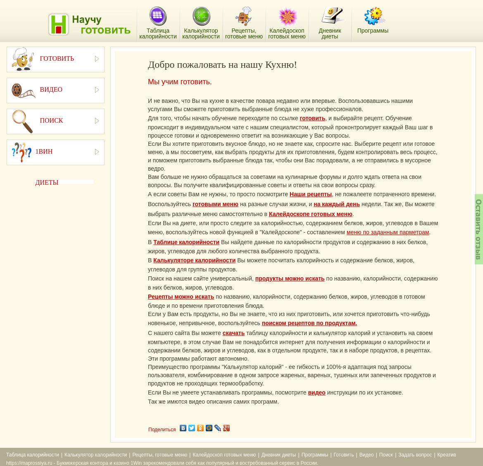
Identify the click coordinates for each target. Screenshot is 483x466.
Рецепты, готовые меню (159, 455)
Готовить (344, 455)
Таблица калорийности (32, 455)
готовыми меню (215, 204)
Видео (366, 455)
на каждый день (337, 204)
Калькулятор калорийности (95, 455)
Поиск (386, 455)
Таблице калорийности (186, 242)
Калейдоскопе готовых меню (310, 214)
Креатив (447, 455)
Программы (315, 455)
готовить (313, 118)
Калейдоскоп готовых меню (224, 455)
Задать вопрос (415, 455)
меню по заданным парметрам (388, 232)
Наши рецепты (311, 194)
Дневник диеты (279, 455)
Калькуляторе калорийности (194, 260)
